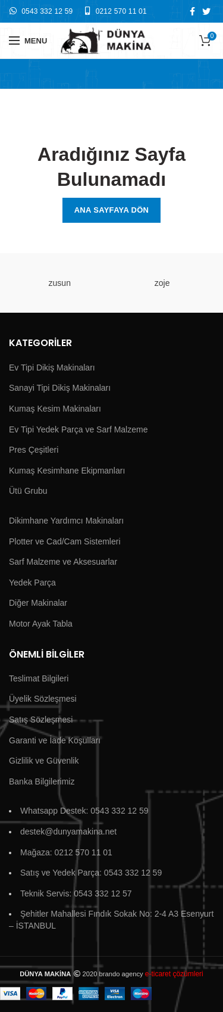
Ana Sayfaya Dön (111, 209)
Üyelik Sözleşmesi (43, 698)
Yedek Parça (32, 582)
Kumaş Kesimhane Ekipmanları (67, 470)
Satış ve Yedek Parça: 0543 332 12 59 (91, 872)
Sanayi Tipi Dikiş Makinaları (60, 388)
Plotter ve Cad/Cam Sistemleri (65, 541)
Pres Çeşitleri (33, 449)
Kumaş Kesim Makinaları (55, 408)
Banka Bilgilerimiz (41, 781)
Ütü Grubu (28, 491)
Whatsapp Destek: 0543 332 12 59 (84, 810)
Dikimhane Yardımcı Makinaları (66, 520)
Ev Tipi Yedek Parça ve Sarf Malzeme (78, 429)
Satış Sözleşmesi (41, 719)
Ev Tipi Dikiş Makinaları (52, 367)
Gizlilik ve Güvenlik (43, 760)
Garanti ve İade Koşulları (54, 740)
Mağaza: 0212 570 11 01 (66, 852)
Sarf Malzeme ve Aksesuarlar (63, 561)
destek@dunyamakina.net (68, 831)
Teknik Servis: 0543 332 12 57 (76, 893)
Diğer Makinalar (38, 603)
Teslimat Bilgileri (38, 678)
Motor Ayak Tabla (41, 623)
